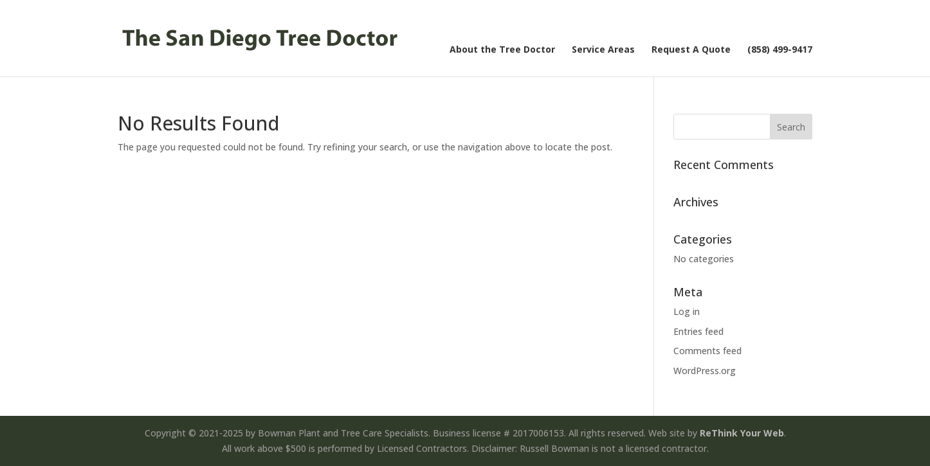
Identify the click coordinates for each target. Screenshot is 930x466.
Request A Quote (691, 50)
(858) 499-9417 (779, 50)
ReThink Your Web (742, 433)
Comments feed (707, 351)
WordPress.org (704, 370)
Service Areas (603, 50)
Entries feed (698, 331)
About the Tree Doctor (502, 50)
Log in (686, 311)
